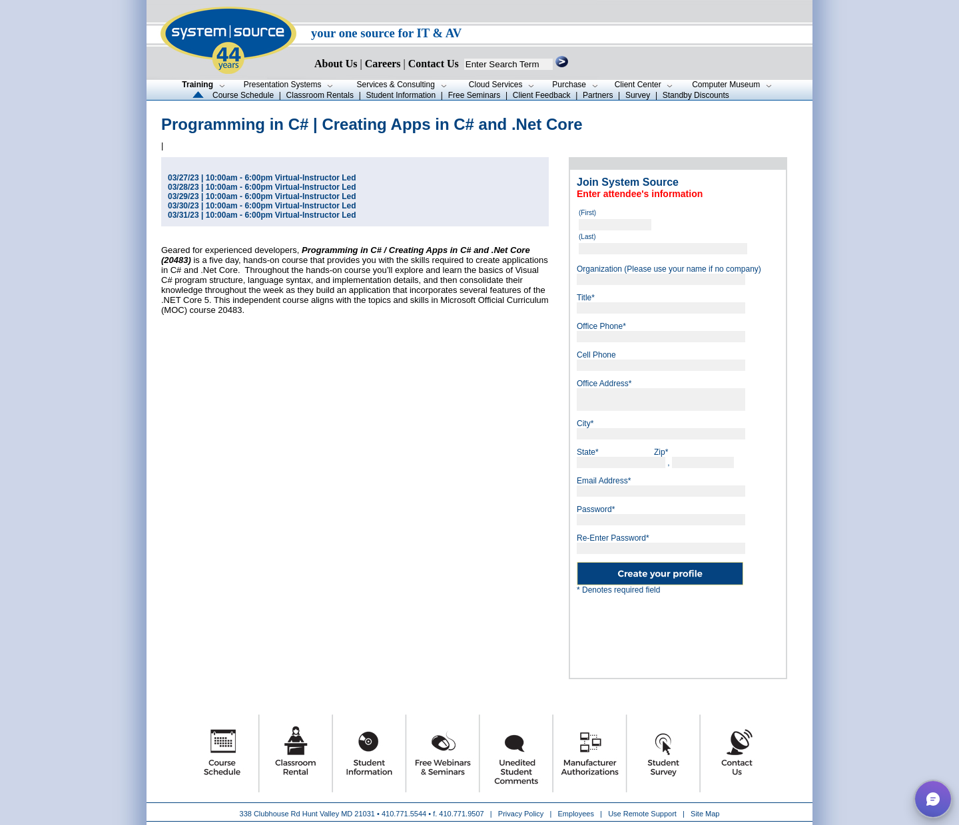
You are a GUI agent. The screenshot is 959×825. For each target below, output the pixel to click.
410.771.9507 (461, 814)
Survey (637, 95)
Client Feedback (542, 95)
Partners (598, 95)
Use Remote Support (642, 814)
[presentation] (678, 631)
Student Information (401, 95)
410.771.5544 (404, 814)
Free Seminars (474, 95)
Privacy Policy (522, 814)
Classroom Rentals (320, 95)
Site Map (705, 814)
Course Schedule (243, 95)
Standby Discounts (696, 95)
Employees (576, 814)
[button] (933, 799)
